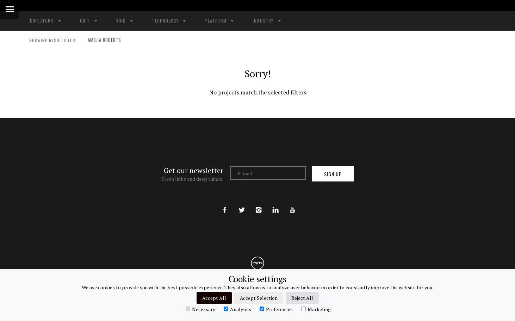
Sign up (333, 174)
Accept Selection (259, 298)
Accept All (214, 298)
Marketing (316, 309)
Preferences (276, 309)
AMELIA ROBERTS (102, 40)
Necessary (200, 309)
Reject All (302, 298)
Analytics (237, 309)
